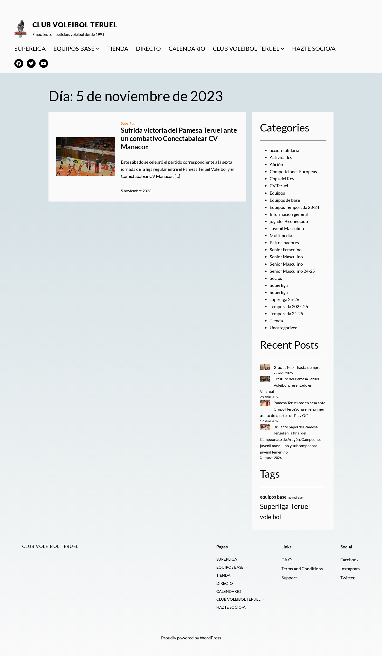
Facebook (349, 557)
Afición (276, 164)
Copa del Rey (282, 178)
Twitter (347, 574)
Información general (289, 213)
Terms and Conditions (302, 566)
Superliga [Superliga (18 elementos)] (274, 503)
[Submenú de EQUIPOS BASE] (97, 48)
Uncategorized (283, 326)
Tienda (276, 319)
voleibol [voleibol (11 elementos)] (270, 514)
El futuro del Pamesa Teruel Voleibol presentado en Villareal (289, 383)
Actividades (281, 157)
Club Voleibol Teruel (74, 24)
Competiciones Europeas (293, 171)
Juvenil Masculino (287, 227)
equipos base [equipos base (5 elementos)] (273, 494)
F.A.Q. (286, 557)
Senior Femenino (286, 248)
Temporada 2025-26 (289, 305)
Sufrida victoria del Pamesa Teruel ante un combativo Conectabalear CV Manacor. (179, 138)
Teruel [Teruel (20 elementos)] (300, 503)
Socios (276, 276)
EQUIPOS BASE (74, 48)
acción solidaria (284, 150)
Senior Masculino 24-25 (292, 269)
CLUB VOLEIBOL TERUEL (246, 48)
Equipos (277, 192)
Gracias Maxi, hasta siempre (297, 365)
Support (289, 574)
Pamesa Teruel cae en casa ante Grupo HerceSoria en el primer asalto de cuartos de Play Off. (292, 406)
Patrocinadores (284, 241)
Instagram (350, 566)
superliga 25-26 (284, 298)
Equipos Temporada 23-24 (294, 206)
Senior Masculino (286, 255)
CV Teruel (279, 185)
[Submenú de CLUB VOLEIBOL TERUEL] (282, 48)
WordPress (210, 636)
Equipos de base (285, 199)
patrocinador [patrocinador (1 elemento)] (296, 494)
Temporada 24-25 (286, 311)
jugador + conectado (289, 220)
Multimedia (281, 234)
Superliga (128, 123)
